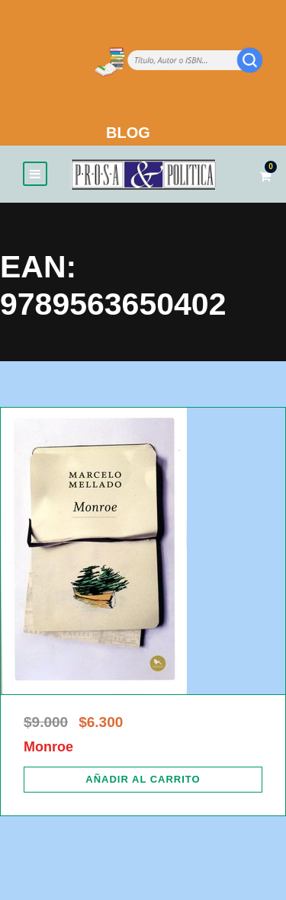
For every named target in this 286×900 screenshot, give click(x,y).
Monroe (48, 746)
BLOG (128, 132)
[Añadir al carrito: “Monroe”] (143, 780)
